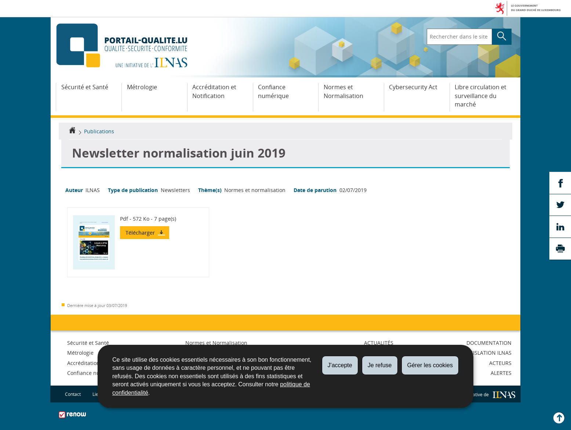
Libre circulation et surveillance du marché (480, 96)
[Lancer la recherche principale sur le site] (502, 37)
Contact (73, 394)
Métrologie (142, 87)
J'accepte (340, 365)
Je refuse (380, 365)
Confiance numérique (273, 91)
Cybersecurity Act (413, 87)
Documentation (489, 342)
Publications (99, 131)
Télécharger (141, 232)
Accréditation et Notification (214, 91)
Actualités (378, 342)
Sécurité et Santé (84, 87)
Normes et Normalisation (343, 91)
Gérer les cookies (430, 365)
